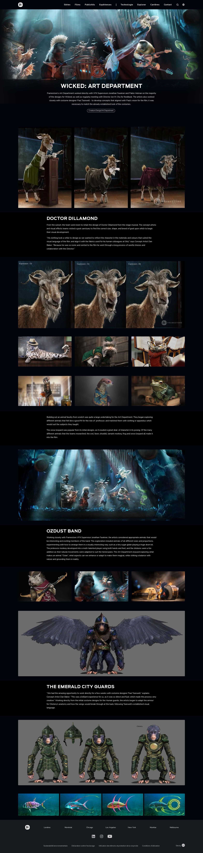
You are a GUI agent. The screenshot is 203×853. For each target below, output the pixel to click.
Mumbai (153, 827)
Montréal (68, 827)
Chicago (89, 827)
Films (77, 4)
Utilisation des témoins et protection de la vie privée (118, 846)
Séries (67, 4)
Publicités (90, 4)
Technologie (127, 4)
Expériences (105, 4)
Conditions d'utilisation (151, 846)
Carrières (155, 4)
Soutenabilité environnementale (55, 846)
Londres (47, 827)
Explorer (141, 4)
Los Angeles (111, 827)
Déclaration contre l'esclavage (83, 846)
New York (132, 827)
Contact (168, 4)
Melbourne (174, 827)
